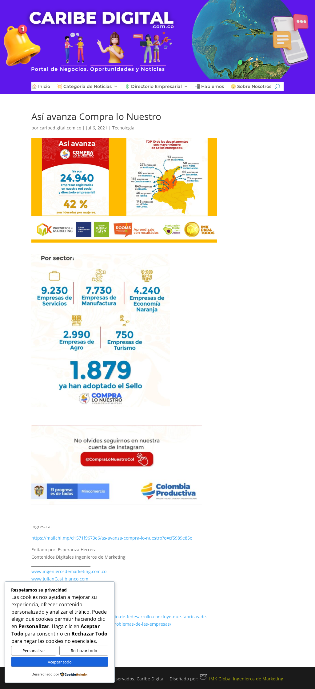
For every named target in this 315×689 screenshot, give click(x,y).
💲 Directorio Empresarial (153, 86)
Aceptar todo (60, 662)
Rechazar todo (84, 650)
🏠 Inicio (41, 86)
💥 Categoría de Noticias (84, 86)
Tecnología (123, 128)
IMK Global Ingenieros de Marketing (241, 679)
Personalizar (33, 650)
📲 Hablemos (209, 86)
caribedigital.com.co (60, 128)
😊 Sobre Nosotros (251, 86)
